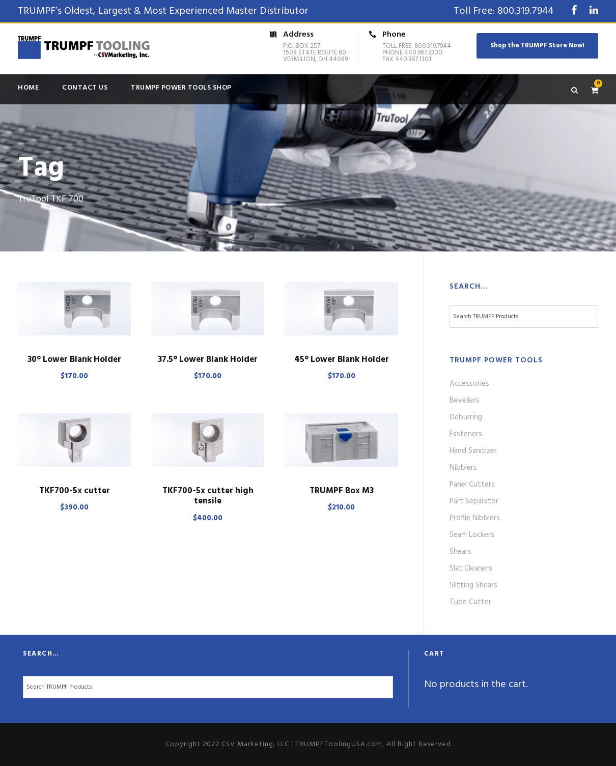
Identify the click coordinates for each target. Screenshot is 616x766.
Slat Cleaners (471, 568)
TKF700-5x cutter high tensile (208, 496)
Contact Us (84, 88)
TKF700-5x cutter (74, 491)
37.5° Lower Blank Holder (208, 359)
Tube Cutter (470, 602)
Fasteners (466, 434)
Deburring (466, 417)
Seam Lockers (472, 535)
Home (28, 88)
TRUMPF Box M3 (342, 491)
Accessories (469, 384)
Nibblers (463, 468)
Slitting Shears (473, 585)
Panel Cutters (472, 484)
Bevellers (465, 400)
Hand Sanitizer (473, 451)
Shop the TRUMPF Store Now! (537, 45)
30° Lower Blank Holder (74, 359)
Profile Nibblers (475, 518)
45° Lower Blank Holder (341, 359)
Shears (460, 552)
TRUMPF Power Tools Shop (181, 88)
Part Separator (474, 501)
